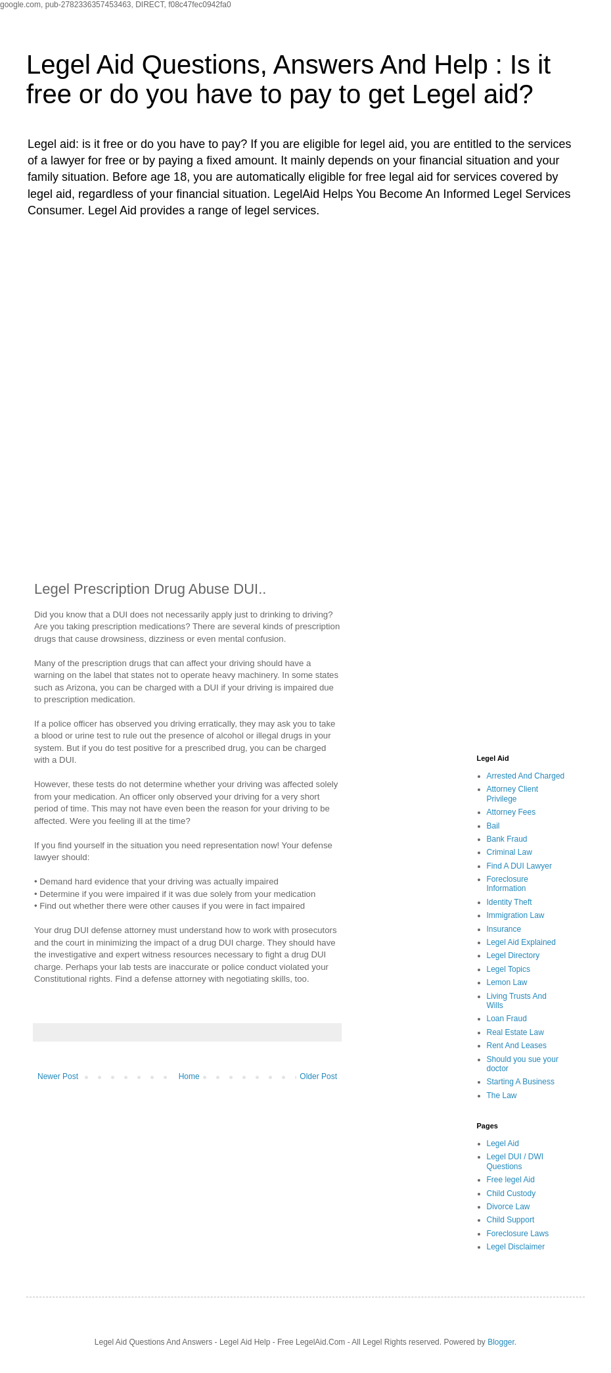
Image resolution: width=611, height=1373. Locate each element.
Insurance (504, 929)
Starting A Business (520, 1081)
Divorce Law (508, 1206)
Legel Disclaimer (516, 1246)
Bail (493, 826)
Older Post (318, 1076)
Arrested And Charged (526, 776)
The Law (502, 1095)
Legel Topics (509, 969)
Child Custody (511, 1193)
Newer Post (57, 1076)
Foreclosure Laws (518, 1233)
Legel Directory (513, 955)
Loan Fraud (507, 1018)
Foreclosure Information (507, 884)
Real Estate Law (515, 1032)
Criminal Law (509, 852)
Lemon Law (507, 982)
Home (189, 1076)
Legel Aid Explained (521, 942)
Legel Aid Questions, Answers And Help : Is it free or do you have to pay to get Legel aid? (288, 79)
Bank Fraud (507, 839)
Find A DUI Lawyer (519, 866)
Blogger (500, 1342)
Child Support (511, 1219)
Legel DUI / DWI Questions (515, 1161)
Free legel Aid (511, 1179)
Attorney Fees (511, 812)
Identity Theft (509, 902)
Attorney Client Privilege (513, 793)
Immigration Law (516, 915)
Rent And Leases (517, 1045)
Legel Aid (503, 1143)
